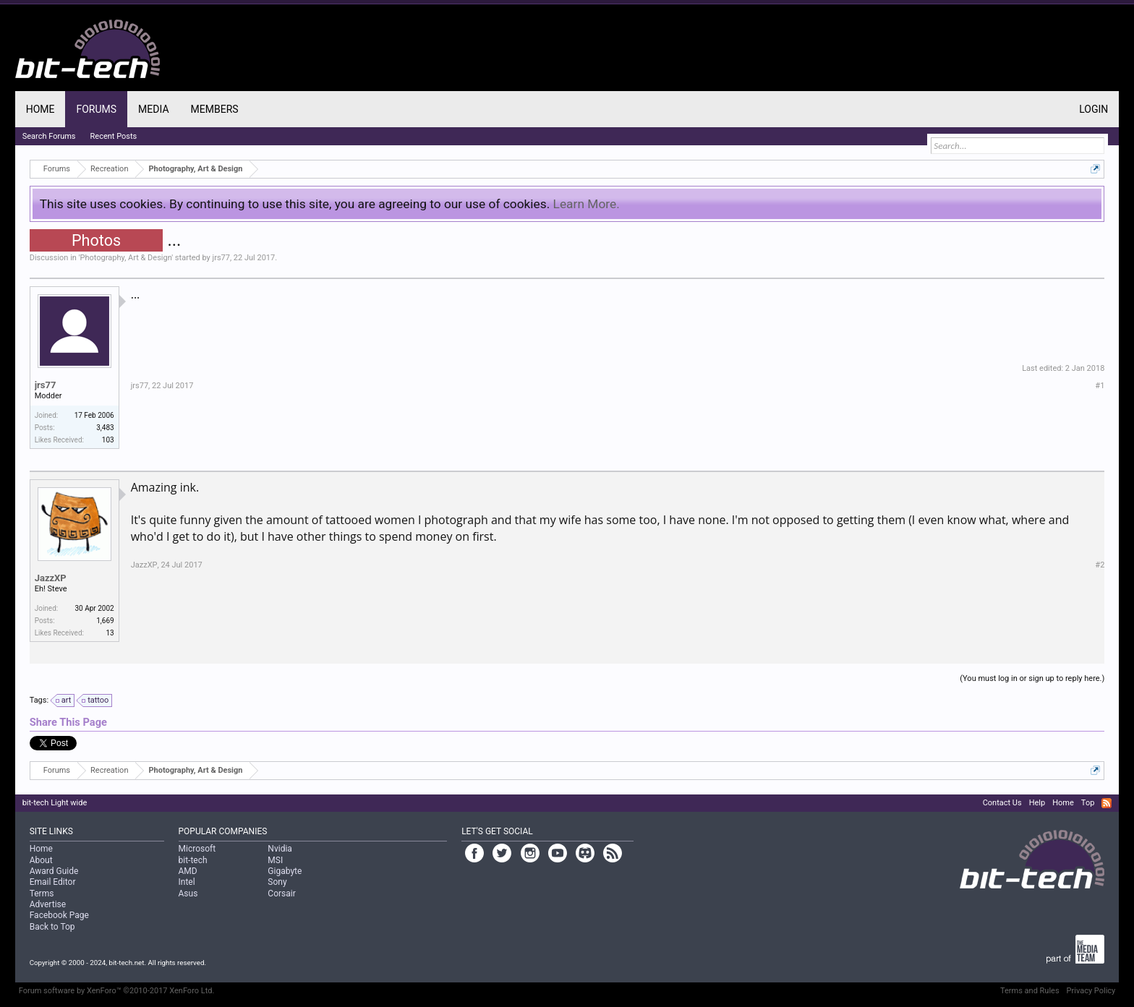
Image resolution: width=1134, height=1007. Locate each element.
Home (40, 109)
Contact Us (1002, 802)
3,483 (105, 428)
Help (1037, 802)
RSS (1106, 803)
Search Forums (49, 136)
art (64, 700)
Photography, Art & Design (126, 257)
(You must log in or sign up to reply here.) (1032, 678)
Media (153, 109)
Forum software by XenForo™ (117, 990)
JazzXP (51, 578)
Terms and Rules (1030, 990)
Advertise (48, 904)
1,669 (105, 621)
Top (1087, 802)
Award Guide (54, 871)
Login (1093, 109)
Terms (42, 893)
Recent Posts (113, 136)
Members (215, 109)
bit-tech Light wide (55, 802)
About (41, 860)
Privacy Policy (1091, 990)
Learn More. (586, 204)
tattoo (95, 700)
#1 (1099, 385)
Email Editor (53, 882)
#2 (1099, 565)
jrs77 (221, 257)
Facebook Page (59, 915)
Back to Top (52, 927)
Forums (96, 109)
